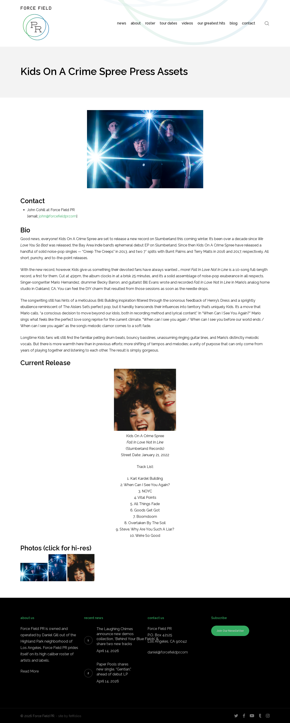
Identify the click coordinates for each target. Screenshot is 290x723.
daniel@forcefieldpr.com (167, 652)
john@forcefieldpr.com (57, 216)
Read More (29, 671)
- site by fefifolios (68, 716)
